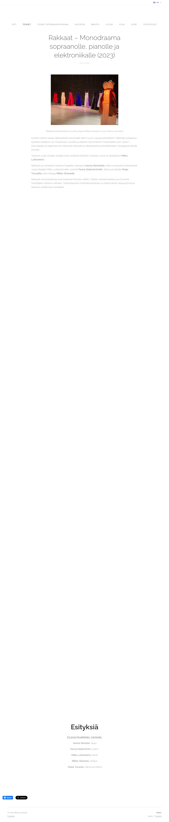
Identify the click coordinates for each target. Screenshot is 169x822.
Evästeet (11, 816)
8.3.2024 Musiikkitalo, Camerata (84, 737)
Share (8, 798)
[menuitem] (15, 24)
